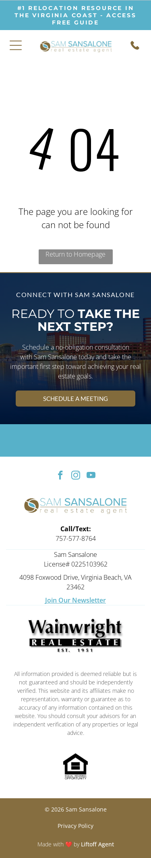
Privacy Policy (75, 826)
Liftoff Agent (97, 844)
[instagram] (75, 476)
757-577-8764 (76, 538)
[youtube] (90, 476)
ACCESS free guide (94, 19)
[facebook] (60, 476)
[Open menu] (16, 45)
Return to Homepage (75, 254)
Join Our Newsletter (75, 600)
